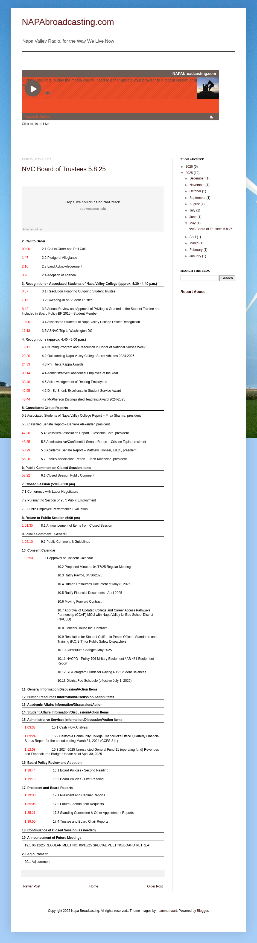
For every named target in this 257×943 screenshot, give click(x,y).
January (195, 256)
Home (93, 886)
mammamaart (167, 911)
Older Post (155, 886)
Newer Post (31, 886)
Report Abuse (192, 291)
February (196, 250)
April (193, 237)
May (193, 223)
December (197, 178)
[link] (91, 247)
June (193, 217)
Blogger (202, 911)
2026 (190, 167)
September (197, 198)
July (192, 210)
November (197, 185)
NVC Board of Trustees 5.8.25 (64, 169)
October (195, 191)
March (194, 243)
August (195, 204)
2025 (190, 173)
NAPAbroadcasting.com (68, 22)
